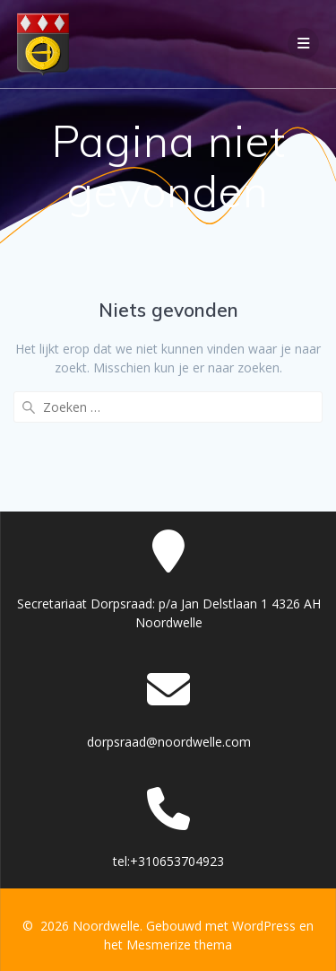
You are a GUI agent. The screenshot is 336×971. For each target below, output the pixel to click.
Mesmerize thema (179, 944)
